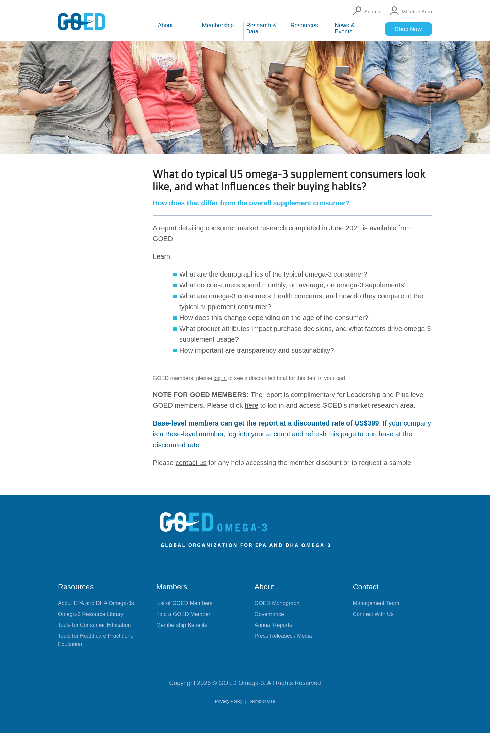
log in (220, 378)
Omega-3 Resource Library (91, 614)
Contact (366, 587)
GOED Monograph (277, 603)
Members (171, 587)
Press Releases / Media (283, 636)
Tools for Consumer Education (94, 625)
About (264, 587)
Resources (76, 587)
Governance (269, 614)
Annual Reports (273, 625)
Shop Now (408, 29)
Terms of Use (262, 701)
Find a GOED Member (183, 614)
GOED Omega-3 (241, 683)
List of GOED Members (184, 603)
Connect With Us (373, 614)
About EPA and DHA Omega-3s (96, 603)
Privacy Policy (229, 701)
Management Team (376, 603)
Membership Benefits (181, 625)
